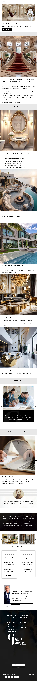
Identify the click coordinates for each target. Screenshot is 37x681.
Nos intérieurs (10, 626)
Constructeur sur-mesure (11, 623)
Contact (21, 630)
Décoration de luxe (11, 631)
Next (35, 406)
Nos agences (22, 625)
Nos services (10, 617)
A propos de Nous (11, 615)
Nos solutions (10, 620)
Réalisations (22, 620)
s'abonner (18, 667)
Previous (1, 406)
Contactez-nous (15, 603)
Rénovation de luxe (12, 629)
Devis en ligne (22, 627)
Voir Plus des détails (7, 29)
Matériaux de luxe (23, 615)
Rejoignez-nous (23, 622)
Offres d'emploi (23, 617)
